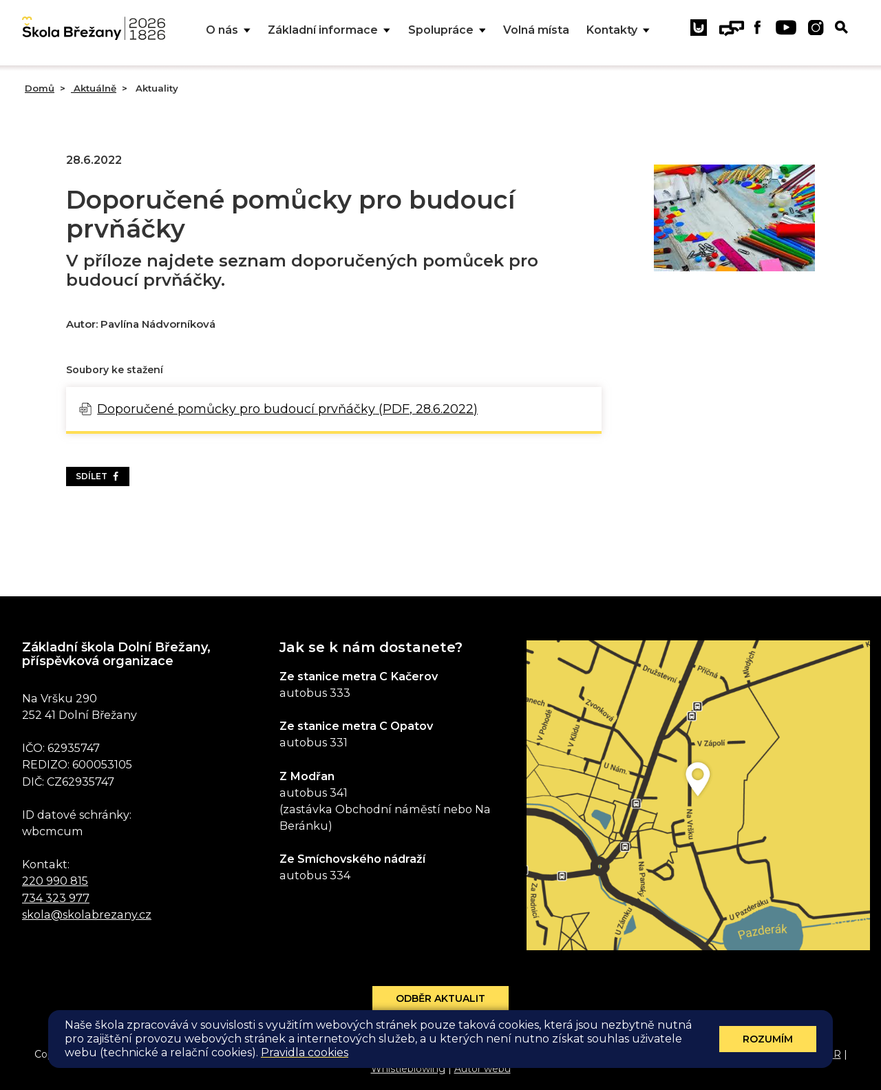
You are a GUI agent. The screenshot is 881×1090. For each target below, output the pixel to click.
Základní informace (329, 30)
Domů (39, 88)
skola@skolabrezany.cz (86, 914)
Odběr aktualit (440, 998)
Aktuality (155, 88)
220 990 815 (55, 881)
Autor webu (482, 1068)
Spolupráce (447, 30)
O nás (228, 30)
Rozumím (768, 1039)
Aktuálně (93, 88)
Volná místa (536, 29)
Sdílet (98, 476)
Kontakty (618, 30)
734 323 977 (55, 898)
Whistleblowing (408, 1068)
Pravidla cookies (304, 1052)
